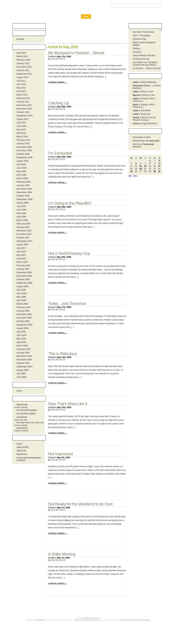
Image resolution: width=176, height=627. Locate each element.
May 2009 (21, 171)
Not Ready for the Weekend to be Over (80, 504)
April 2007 (21, 258)
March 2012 (22, 56)
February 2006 (23, 307)
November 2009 (24, 150)
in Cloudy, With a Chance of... (144, 99)
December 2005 (24, 314)
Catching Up (58, 103)
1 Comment (118, 441)
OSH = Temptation (141, 35)
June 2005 (21, 335)
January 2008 (23, 227)
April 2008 (21, 216)
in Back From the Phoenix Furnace (144, 118)
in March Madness (145, 82)
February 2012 (23, 60)
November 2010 (24, 108)
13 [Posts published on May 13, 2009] (140, 166)
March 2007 (22, 262)
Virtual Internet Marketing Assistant (28, 458)
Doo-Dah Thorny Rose (143, 32)
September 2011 (24, 74)
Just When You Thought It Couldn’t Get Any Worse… (145, 63)
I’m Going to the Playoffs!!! (69, 203)
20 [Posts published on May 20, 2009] (140, 169)
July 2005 (21, 331)
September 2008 (24, 199)
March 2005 (22, 345)
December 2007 (24, 230)
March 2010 (22, 136)
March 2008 (22, 220)
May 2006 (21, 297)
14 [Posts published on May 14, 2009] (145, 166)
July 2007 (21, 248)
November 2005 (24, 317)
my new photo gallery (26, 410)
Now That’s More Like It (67, 403)
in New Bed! (142, 110)
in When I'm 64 (143, 91)
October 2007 (23, 237)
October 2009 (23, 154)
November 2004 (24, 359)
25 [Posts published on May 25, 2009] (131, 171)
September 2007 (24, 241)
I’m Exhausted (60, 153)
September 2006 (24, 283)
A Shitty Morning (61, 554)
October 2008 (23, 196)
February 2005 (23, 349)
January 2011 (23, 101)
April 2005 (21, 342)
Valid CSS (21, 450)
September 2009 (24, 157)
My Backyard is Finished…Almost (76, 53)
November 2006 (24, 276)
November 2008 (24, 192)
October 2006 (23, 279)
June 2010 (21, 126)
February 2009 (23, 182)
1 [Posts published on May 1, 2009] (150, 161)
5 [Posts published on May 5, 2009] (136, 163)
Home (85, 17)
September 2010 (24, 115)
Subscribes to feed (142, 137)
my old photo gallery (26, 413)
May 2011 (21, 87)
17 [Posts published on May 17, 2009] (159, 166)
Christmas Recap (141, 59)
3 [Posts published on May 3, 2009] (159, 161)
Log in (19, 443)
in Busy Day (141, 114)
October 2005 (23, 321)
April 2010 (21, 133)
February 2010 (23, 140)
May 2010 (21, 129)
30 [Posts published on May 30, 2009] (154, 171)
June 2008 (21, 209)
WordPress (21, 454)
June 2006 (21, 293)
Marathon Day (139, 39)
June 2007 (21, 251)
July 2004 (21, 373)
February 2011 (23, 98)
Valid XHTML (22, 447)
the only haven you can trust (30, 422)
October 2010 (23, 112)
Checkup (137, 52)
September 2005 (24, 324)
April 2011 (21, 91)
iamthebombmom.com (29, 7)
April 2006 (21, 300)
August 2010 (22, 119)
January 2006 (23, 311)
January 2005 (23, 352)
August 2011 (22, 77)
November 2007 (24, 234)
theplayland (22, 428)
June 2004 (21, 377)
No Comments (118, 90)
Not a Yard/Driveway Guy (69, 253)
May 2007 (21, 255)
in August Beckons (145, 123)
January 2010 (23, 143)
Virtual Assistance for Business (86, 620)
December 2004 (24, 356)
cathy (53, 59)
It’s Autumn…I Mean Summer (147, 68)
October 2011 (23, 70)
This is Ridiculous (62, 353)
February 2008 (23, 223)
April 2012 (21, 53)
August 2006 (22, 286)
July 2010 (21, 122)
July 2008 (21, 206)
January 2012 (23, 63)
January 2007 (23, 269)
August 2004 (22, 370)
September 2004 (24, 366)
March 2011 (22, 94)
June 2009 (21, 168)
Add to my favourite (143, 145)
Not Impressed (60, 454)
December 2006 (24, 272)
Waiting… (137, 48)
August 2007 (22, 244)
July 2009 (21, 164)
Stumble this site (146, 140)
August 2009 (22, 161)
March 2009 (22, 178)
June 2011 (21, 84)
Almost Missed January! (144, 55)
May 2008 (21, 213)
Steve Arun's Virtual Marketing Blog (136, 620)
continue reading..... (57, 82)
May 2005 (21, 338)
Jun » (135, 176)
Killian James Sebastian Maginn (144, 43)
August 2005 (22, 328)
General (61, 59)
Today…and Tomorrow (67, 303)
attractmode (22, 404)
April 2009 (21, 175)
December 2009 (24, 147)
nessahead (21, 417)
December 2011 (24, 67)
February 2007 (23, 265)
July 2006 (21, 290)
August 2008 (22, 202)
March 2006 (22, 304)
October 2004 (23, 363)
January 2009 (23, 185)
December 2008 (24, 189)
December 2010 (24, 105)
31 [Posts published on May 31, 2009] (159, 171)
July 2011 (21, 80)
